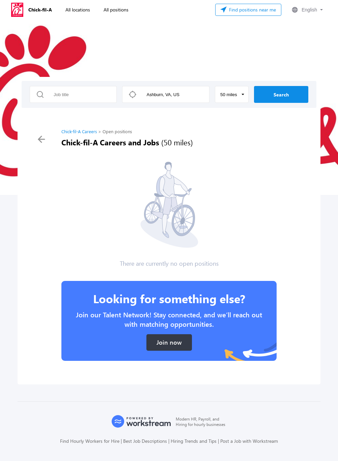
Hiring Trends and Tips (194, 441)
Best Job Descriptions (145, 441)
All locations (77, 9)
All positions (116, 9)
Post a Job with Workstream (249, 441)
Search (281, 94)
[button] (306, 9)
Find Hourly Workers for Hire (89, 441)
